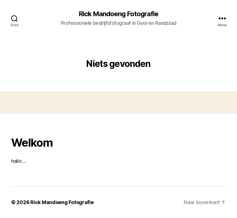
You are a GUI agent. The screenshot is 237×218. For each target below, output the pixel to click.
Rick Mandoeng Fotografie (118, 14)
